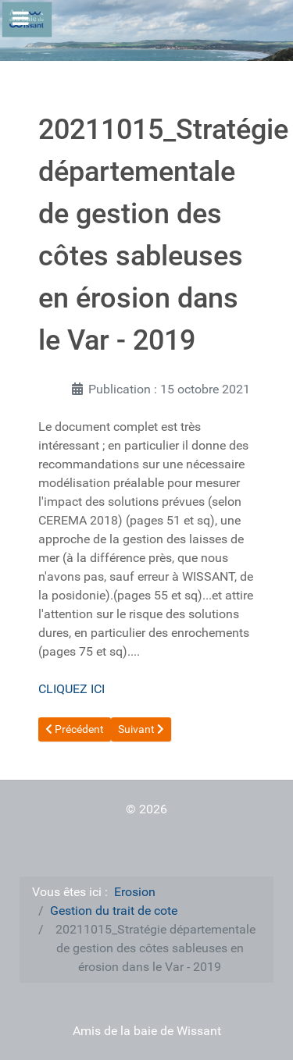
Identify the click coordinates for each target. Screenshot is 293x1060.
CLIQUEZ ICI (71, 688)
